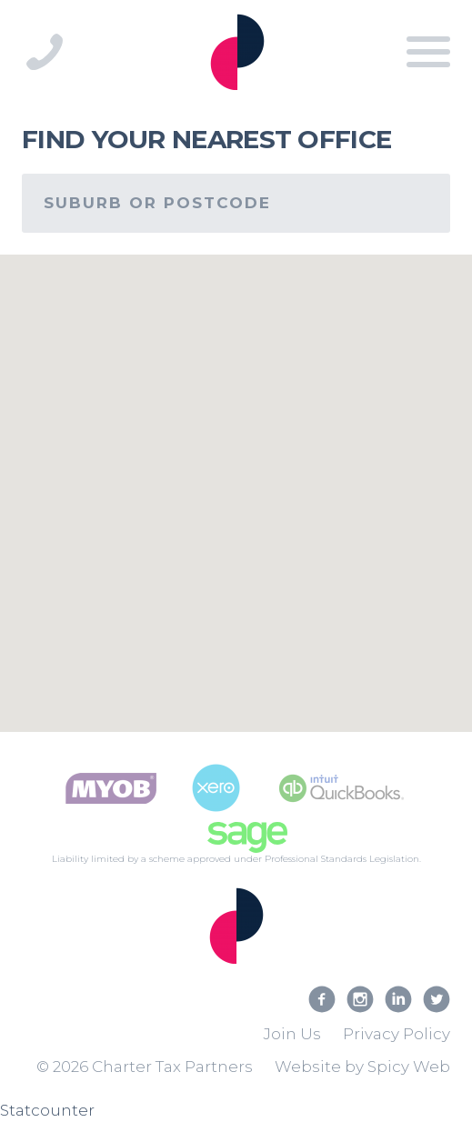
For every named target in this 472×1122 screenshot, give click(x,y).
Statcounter (47, 1110)
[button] (358, 368)
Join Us (292, 1034)
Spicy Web (408, 1066)
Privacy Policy (396, 1034)
